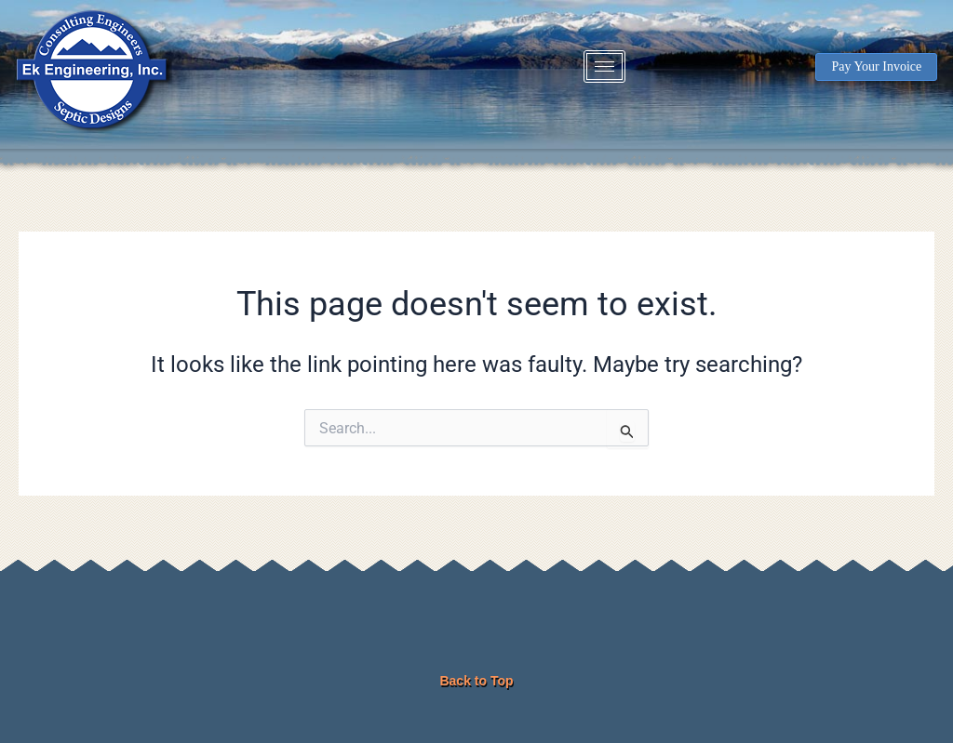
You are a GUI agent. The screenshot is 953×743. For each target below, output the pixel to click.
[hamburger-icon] (604, 66)
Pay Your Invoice (876, 66)
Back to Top (476, 680)
